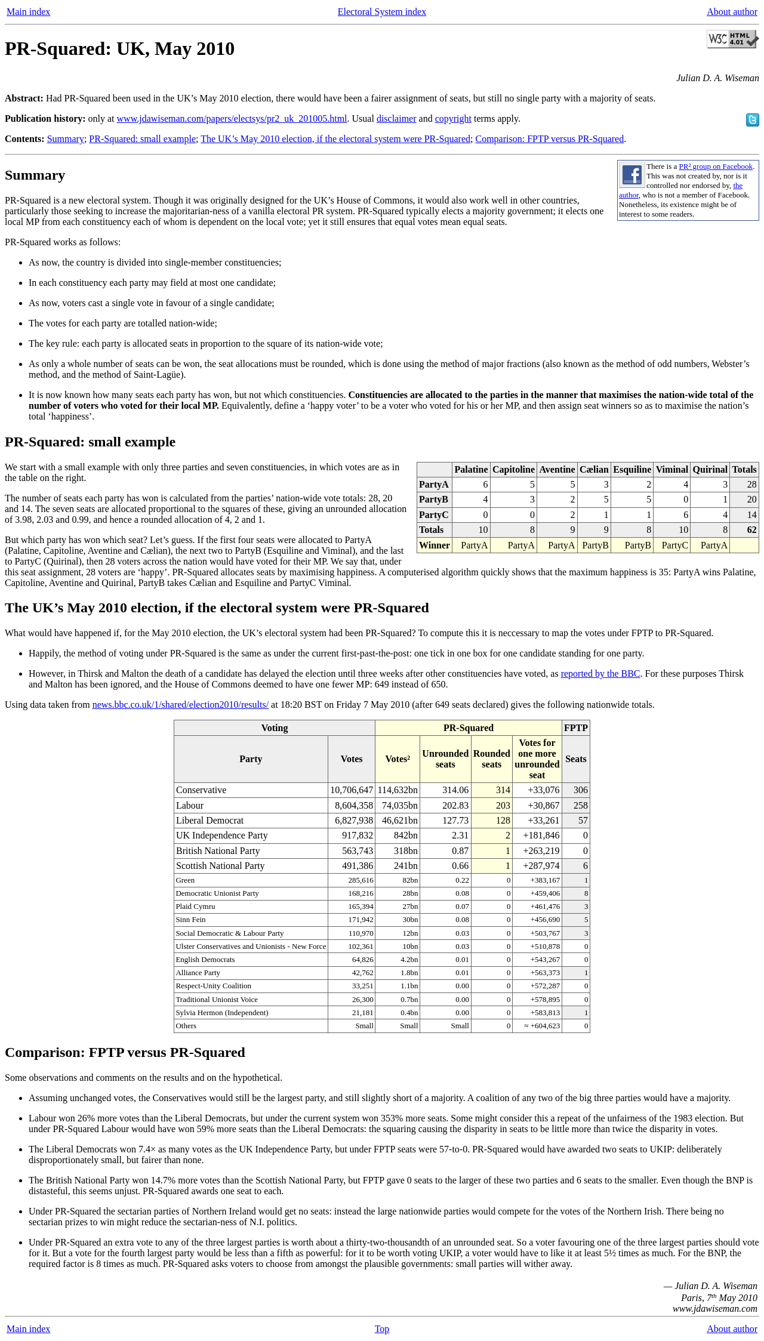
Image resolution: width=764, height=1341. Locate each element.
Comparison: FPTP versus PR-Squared (549, 139)
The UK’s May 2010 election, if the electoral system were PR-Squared (335, 139)
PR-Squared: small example (142, 139)
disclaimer (397, 118)
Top (382, 1329)
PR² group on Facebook (716, 166)
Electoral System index (382, 12)
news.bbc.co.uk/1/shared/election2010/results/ (181, 704)
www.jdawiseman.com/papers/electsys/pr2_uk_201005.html (232, 118)
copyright (453, 118)
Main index (28, 12)
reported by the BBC (600, 673)
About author (732, 12)
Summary (65, 139)
